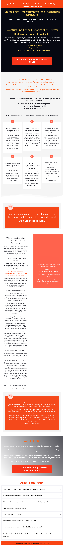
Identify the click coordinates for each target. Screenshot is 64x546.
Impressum (42, 543)
